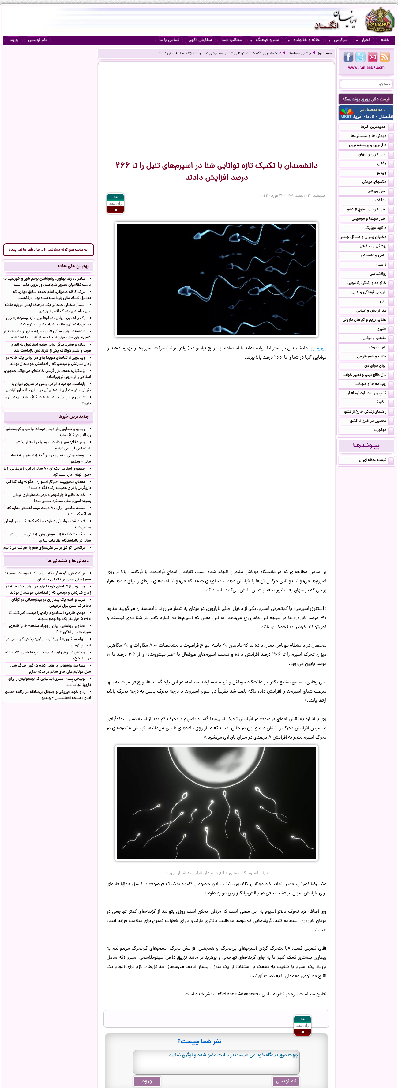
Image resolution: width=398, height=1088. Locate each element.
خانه (385, 40)
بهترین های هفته (73, 266)
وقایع (385, 164)
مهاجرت (384, 430)
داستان (384, 265)
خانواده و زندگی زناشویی (370, 283)
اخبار (362, 40)
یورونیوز (318, 348)
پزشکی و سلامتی (299, 53)
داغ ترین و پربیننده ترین (371, 145)
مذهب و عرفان (378, 338)
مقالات (384, 201)
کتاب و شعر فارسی (375, 357)
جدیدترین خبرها (377, 127)
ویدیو (385, 173)
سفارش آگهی (200, 40)
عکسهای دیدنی (378, 182)
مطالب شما (231, 40)
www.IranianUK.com (366, 68)
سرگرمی (337, 40)
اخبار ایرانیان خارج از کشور (370, 210)
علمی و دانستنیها (376, 256)
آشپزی (385, 329)
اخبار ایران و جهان (376, 155)
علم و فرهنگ (264, 40)
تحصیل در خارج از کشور (372, 421)
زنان (387, 302)
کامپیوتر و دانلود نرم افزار (371, 394)
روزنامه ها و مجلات (374, 384)
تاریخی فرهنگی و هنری (372, 292)
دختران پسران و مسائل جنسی (367, 237)
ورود (13, 40)
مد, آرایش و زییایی (375, 311)
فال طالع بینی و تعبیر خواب (368, 375)
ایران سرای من (379, 366)
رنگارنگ (384, 403)
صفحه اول (324, 53)
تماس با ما (169, 40)
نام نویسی (37, 40)
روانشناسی (382, 274)
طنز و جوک (381, 348)
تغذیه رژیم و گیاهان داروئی (368, 320)
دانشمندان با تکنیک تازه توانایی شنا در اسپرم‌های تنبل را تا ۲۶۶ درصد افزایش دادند (219, 53)
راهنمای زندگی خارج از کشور (369, 412)
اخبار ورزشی (381, 191)
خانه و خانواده (303, 40)
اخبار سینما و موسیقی (373, 219)
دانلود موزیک (379, 228)
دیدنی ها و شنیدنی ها (372, 136)
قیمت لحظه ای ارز (376, 460)
